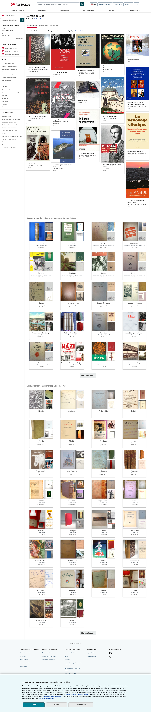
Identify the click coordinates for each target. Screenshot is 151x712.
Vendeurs (111, 10)
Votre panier (23, 666)
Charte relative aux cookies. (53, 696)
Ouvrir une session (105, 4)
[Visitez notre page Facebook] (110, 653)
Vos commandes (25, 663)
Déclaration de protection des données (73, 663)
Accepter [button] (34, 705)
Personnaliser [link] (81, 705)
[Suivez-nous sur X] (110, 657)
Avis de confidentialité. (46, 698)
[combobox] (58, 4)
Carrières (67, 659)
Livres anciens (64, 10)
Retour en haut (75, 644)
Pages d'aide (90, 653)
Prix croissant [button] (54, 25)
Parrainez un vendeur (48, 659)
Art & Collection (88, 10)
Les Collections (8, 15)
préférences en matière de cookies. (78, 694)
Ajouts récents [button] (43, 25)
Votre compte (118, 4)
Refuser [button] (56, 705)
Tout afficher (19, 38)
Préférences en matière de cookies (72, 669)
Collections (42, 10)
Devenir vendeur (134, 10)
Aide (136, 4)
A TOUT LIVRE (38, 18)
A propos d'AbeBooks (71, 653)
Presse (66, 656)
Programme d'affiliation (49, 656)
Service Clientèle (91, 656)
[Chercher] (82, 4)
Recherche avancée (18, 10)
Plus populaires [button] (32, 25)
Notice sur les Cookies (71, 673)
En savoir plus (80, 31)
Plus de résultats (87, 375)
